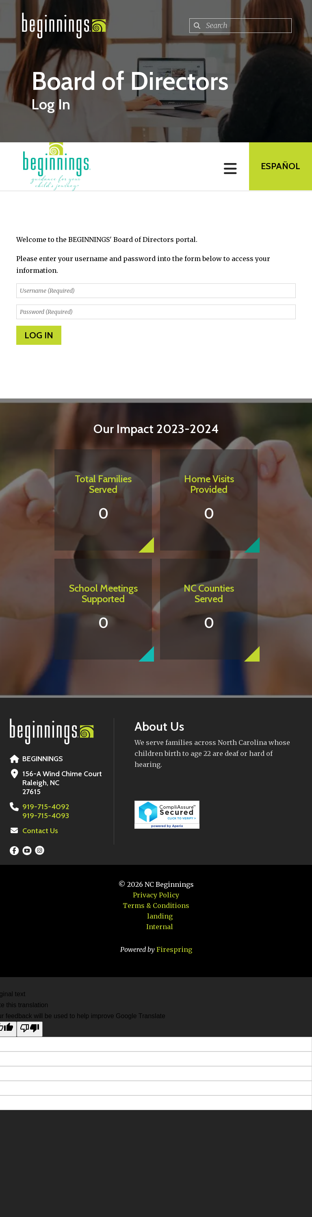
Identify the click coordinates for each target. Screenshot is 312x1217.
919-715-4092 (44, 806)
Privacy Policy (156, 895)
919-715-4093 (44, 815)
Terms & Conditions (156, 905)
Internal (159, 927)
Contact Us (40, 830)
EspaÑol (280, 166)
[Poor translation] (30, 1029)
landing (160, 916)
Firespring (174, 949)
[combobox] (240, 25)
